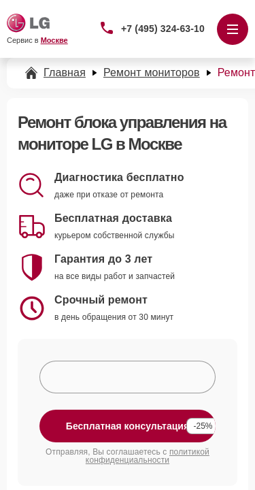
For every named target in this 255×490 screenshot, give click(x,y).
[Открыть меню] (232, 29)
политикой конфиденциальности (147, 456)
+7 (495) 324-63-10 (163, 28)
